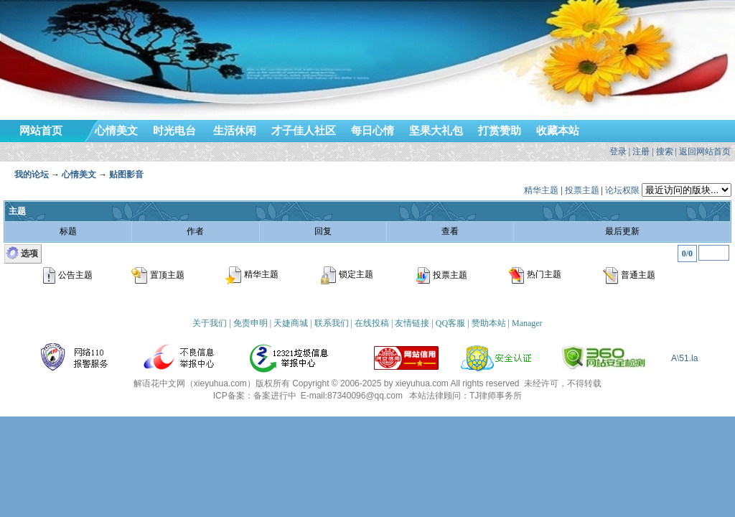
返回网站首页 (705, 151)
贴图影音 (126, 174)
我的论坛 (31, 174)
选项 (29, 253)
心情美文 (79, 174)
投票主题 (582, 190)
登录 (618, 151)
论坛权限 (622, 190)
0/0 (687, 253)
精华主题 (541, 190)
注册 (641, 151)
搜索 (664, 151)
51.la (688, 358)
